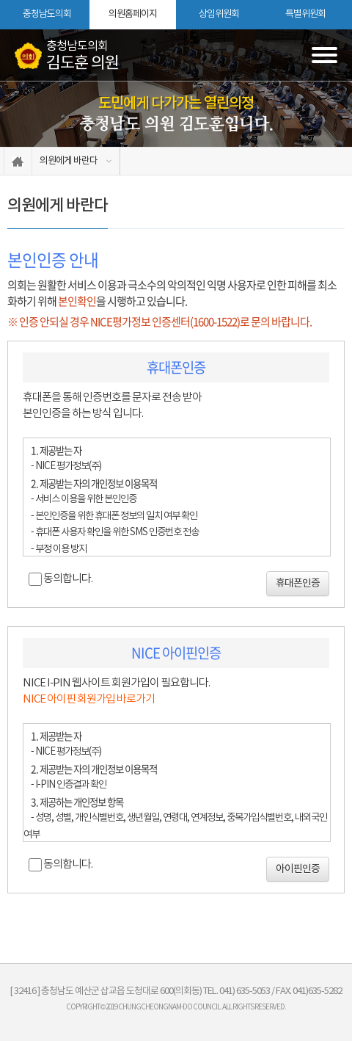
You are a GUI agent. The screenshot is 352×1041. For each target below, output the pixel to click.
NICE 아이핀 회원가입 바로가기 (89, 699)
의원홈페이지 (133, 14)
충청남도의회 (47, 14)
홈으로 (18, 161)
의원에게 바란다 (69, 161)
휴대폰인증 (298, 584)
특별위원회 (305, 14)
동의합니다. (67, 579)
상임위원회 (219, 14)
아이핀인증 (298, 869)
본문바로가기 (0, 0)
